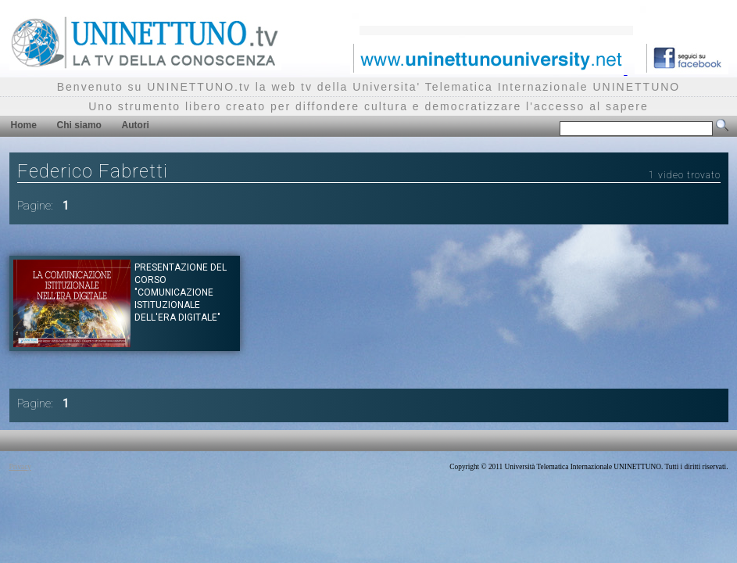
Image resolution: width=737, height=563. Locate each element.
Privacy (20, 467)
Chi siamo (79, 125)
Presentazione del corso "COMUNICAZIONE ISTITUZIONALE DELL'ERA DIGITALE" (180, 292)
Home (24, 125)
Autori (135, 125)
